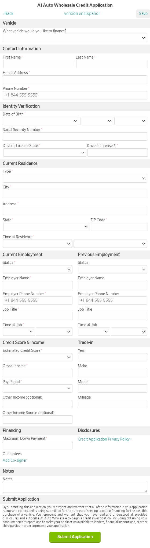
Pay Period (11, 382)
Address (10, 204)
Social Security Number (21, 130)
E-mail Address (15, 73)
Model (83, 382)
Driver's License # (101, 146)
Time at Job (12, 325)
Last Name (84, 57)
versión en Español (82, 13)
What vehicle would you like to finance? (34, 31)
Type (7, 171)
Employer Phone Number (23, 294)
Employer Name (16, 278)
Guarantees (12, 454)
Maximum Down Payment (24, 439)
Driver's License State (20, 146)
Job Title (10, 309)
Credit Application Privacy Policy (104, 439)
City (6, 187)
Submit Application (75, 537)
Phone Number (15, 89)
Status (8, 263)
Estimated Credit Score (21, 351)
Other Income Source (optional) (28, 413)
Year (81, 351)
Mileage (84, 397)
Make (82, 366)
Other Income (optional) (22, 397)
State (7, 220)
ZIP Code (97, 220)
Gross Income (14, 366)
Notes (8, 479)
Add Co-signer (15, 460)
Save (143, 13)
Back (9, 13)
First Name (12, 57)
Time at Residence (17, 237)
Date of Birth (13, 114)
